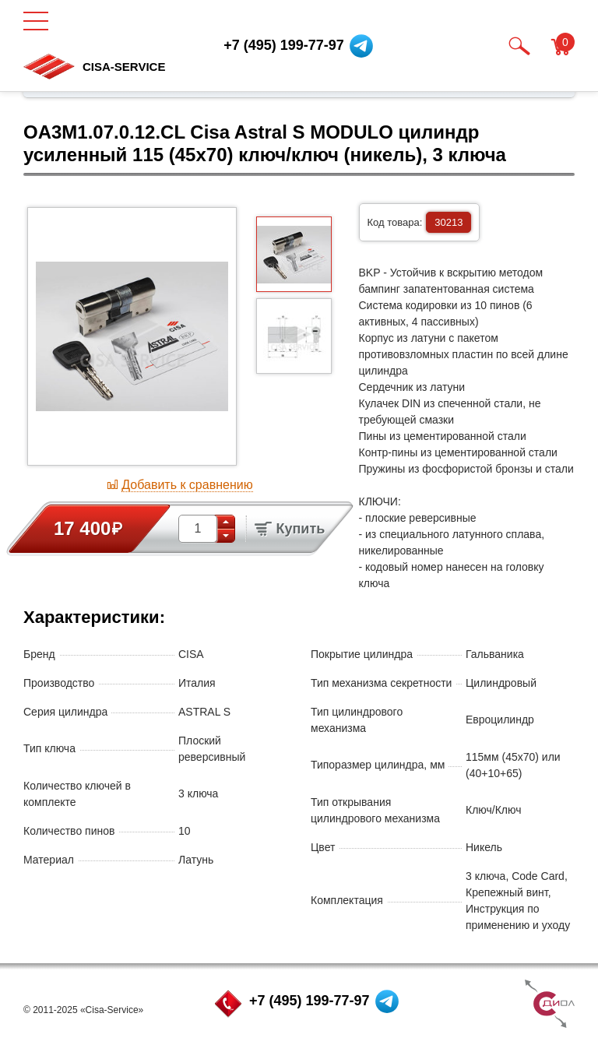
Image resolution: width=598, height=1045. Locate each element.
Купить (290, 529)
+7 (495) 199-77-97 (309, 1000)
